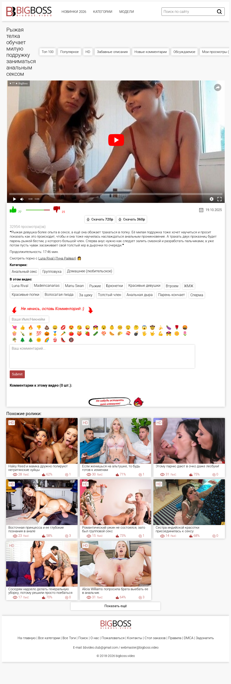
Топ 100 (47, 52)
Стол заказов (155, 638)
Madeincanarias (47, 285)
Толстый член (109, 295)
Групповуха (52, 271)
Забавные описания (112, 52)
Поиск (83, 638)
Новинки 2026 (74, 12)
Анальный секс (24, 271)
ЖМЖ (188, 286)
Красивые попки (25, 294)
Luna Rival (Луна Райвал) (57, 258)
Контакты (134, 638)
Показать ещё (115, 606)
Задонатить (205, 638)
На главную (27, 638)
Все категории (49, 638)
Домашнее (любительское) (89, 271)
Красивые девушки (144, 285)
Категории (102, 12)
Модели (126, 12)
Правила (174, 638)
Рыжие (95, 286)
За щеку (85, 295)
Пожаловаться (113, 638)
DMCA (188, 638)
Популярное (69, 52)
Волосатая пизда (59, 294)
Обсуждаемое (184, 52)
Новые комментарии (150, 52)
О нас (94, 638)
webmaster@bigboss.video (140, 647)
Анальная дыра (140, 295)
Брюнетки (114, 286)
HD (87, 52)
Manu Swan (74, 286)
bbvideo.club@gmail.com (100, 647)
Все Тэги (69, 638)
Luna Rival (20, 286)
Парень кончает (171, 295)
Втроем (172, 286)
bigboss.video (125, 656)
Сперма (196, 295)
